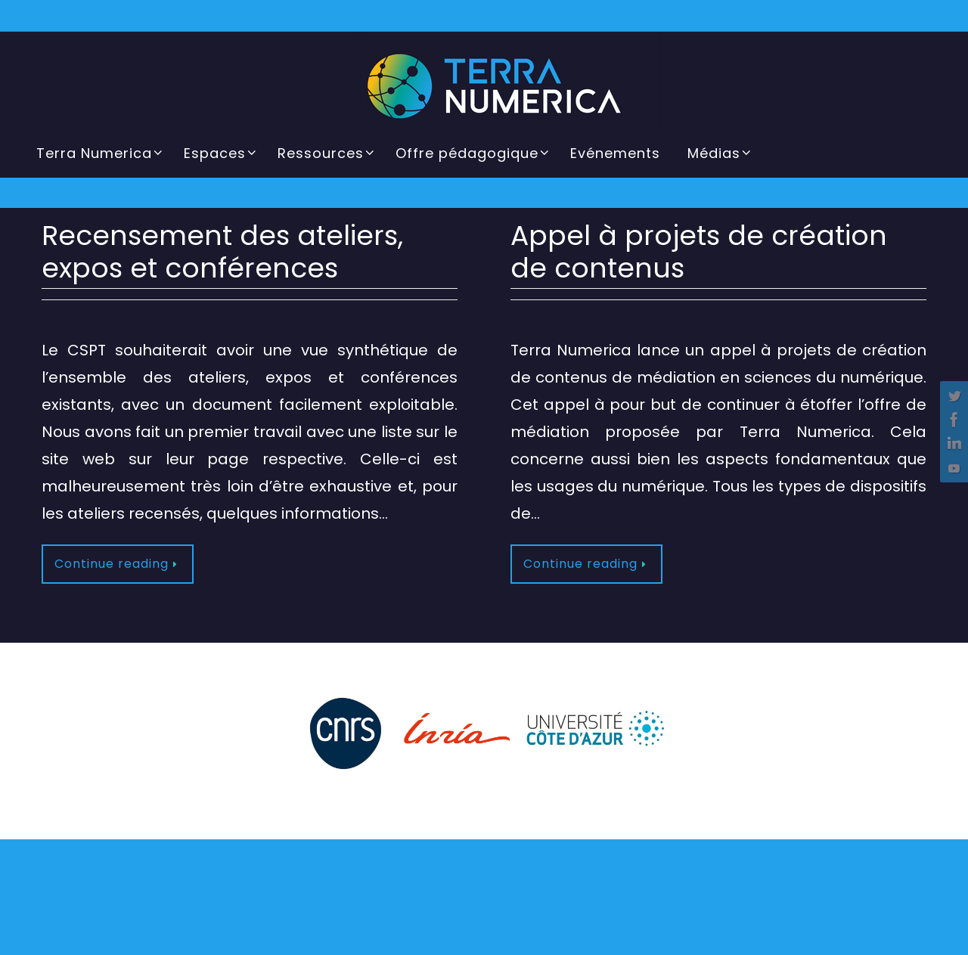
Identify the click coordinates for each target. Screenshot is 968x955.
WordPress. (550, 912)
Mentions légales (371, 940)
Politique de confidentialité (522, 940)
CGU (435, 940)
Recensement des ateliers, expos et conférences (222, 251)
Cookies (618, 940)
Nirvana (491, 912)
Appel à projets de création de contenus (698, 251)
